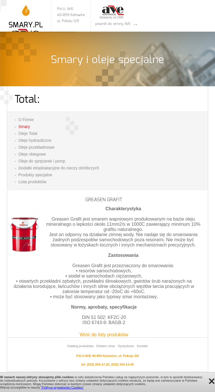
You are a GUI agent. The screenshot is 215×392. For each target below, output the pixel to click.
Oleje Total (27, 133)
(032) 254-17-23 (98, 364)
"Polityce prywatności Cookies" (62, 387)
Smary (24, 126)
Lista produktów (32, 181)
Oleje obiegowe (32, 154)
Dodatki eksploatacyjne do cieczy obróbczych (58, 168)
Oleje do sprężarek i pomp (41, 161)
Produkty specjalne (35, 175)
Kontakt (142, 346)
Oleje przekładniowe (36, 147)
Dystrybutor (126, 346)
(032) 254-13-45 (122, 364)
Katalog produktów (80, 346)
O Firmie (26, 119)
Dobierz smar (105, 346)
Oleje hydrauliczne (34, 140)
